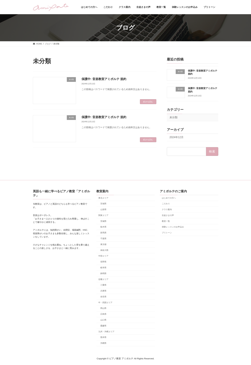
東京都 (103, 244)
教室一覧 (166, 221)
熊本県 (103, 337)
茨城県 (103, 221)
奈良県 (103, 297)
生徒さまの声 (168, 215)
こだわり (166, 203)
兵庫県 (103, 291)
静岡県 (103, 273)
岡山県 (103, 308)
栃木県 (103, 227)
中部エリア (103, 256)
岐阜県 (103, 267)
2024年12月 (176, 137)
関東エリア (103, 215)
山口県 (103, 320)
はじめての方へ (169, 198)
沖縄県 (103, 343)
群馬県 (103, 233)
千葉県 (103, 238)
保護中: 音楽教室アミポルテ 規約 (103, 79)
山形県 (103, 209)
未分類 (173, 117)
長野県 (103, 262)
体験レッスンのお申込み (173, 227)
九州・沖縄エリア (106, 331)
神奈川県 (104, 250)
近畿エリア (103, 279)
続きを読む (148, 102)
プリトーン (167, 233)
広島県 (103, 314)
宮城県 (103, 203)
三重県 (103, 285)
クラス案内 (167, 209)
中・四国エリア (105, 302)
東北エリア (103, 198)
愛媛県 (103, 325)
